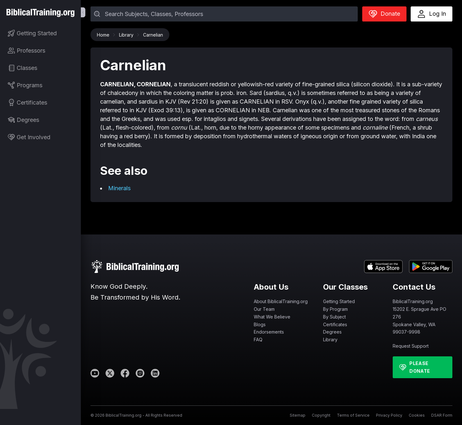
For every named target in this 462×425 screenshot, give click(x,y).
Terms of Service (353, 415)
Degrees (332, 332)
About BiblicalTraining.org (281, 301)
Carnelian (153, 35)
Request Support (411, 346)
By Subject (334, 316)
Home (105, 35)
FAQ (258, 339)
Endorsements (269, 332)
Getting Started (339, 301)
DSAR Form (441, 415)
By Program (335, 309)
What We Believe (272, 316)
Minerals (119, 188)
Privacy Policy (389, 415)
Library (128, 35)
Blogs (260, 324)
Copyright (321, 415)
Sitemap (297, 415)
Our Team (264, 309)
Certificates (335, 324)
